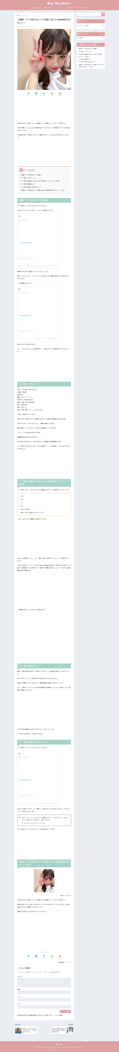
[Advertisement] (44, 110)
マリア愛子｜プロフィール (28, 178)
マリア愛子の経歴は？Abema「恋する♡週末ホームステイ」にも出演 (40, 181)
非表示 (31, 170)
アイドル (68, 962)
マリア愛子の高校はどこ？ (28, 184)
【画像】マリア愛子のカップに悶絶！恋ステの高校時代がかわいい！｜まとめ (42, 190)
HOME (59, 1044)
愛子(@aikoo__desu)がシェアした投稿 (28, 266)
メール (19, 996)
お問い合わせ (70, 8)
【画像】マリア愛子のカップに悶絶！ (31, 175)
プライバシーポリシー (82, 8)
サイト (19, 1004)
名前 (19, 989)
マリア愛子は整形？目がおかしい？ (31, 187)
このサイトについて (36, 8)
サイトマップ (60, 8)
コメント (20, 976)
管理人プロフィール (49, 8)
